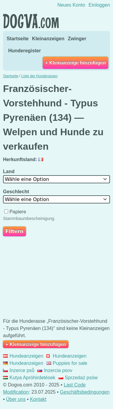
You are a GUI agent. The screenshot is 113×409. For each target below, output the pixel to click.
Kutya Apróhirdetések (29, 377)
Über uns (16, 399)
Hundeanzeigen (23, 356)
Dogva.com (31, 21)
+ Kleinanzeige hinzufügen (75, 62)
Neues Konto (71, 5)
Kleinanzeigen (48, 38)
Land (9, 171)
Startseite (18, 38)
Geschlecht (16, 191)
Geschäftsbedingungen (85, 392)
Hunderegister (24, 50)
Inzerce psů (18, 370)
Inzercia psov (54, 370)
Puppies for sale (66, 363)
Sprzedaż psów (78, 377)
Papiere (15, 211)
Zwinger (77, 38)
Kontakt (38, 399)
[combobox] (56, 179)
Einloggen (99, 5)
